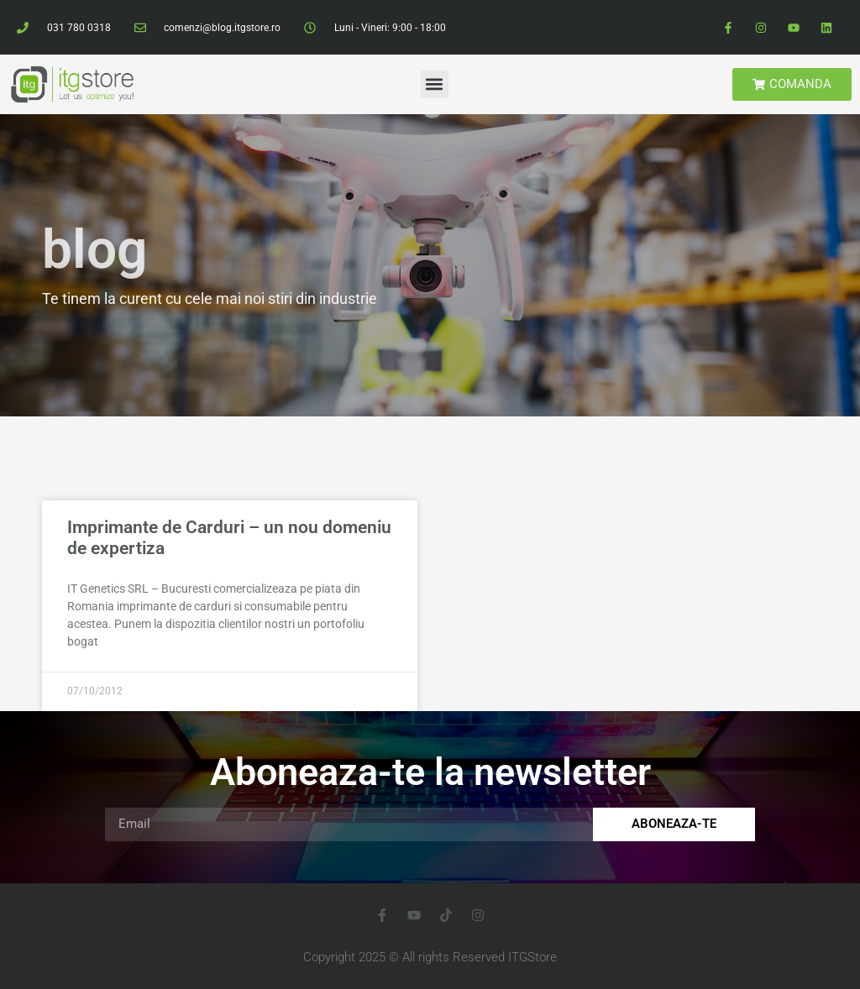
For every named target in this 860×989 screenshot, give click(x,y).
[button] (434, 84)
